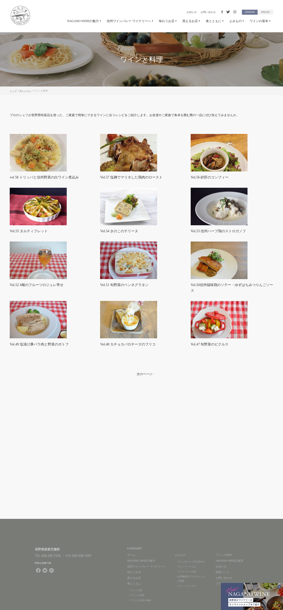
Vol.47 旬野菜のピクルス (212, 423)
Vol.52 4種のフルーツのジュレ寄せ (39, 343)
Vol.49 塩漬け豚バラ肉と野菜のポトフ (42, 423)
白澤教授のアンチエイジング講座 (191, 578)
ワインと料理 (137, 595)
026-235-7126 (51, 555)
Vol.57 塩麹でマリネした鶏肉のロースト (134, 196)
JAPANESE (250, 12)
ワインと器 (136, 590)
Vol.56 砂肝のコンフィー (212, 196)
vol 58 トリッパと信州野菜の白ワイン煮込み (48, 196)
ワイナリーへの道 (186, 571)
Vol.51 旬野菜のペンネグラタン (127, 343)
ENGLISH (265, 12)
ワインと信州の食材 (140, 600)
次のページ (145, 453)
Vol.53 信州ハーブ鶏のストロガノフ (223, 270)
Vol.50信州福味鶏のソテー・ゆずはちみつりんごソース (231, 346)
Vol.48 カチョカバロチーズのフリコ (131, 423)
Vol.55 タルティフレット (31, 270)
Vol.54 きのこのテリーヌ (121, 270)
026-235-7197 (82, 555)
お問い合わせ (208, 12)
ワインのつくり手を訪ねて (191, 561)
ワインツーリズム (186, 566)
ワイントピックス (186, 586)
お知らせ (192, 12)
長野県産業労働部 (47, 549)
